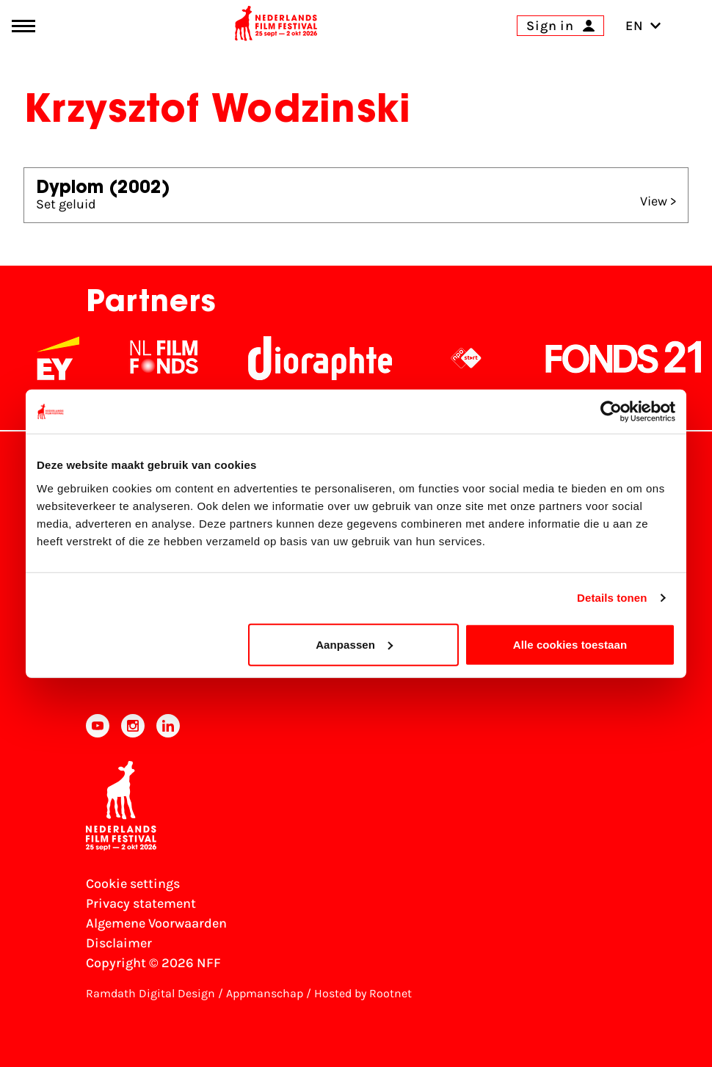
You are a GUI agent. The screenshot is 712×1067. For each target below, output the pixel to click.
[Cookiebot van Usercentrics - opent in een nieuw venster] (611, 412)
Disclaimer (119, 943)
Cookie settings (133, 883)
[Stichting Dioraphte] (320, 358)
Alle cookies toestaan (570, 644)
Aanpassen (354, 644)
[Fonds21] (624, 358)
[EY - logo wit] (58, 358)
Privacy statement (141, 903)
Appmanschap (264, 993)
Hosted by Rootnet (363, 993)
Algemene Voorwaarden (156, 923)
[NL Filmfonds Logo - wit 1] (163, 358)
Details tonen (612, 597)
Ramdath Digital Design (150, 993)
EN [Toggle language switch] (643, 26)
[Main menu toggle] (23, 26)
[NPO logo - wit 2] (466, 358)
